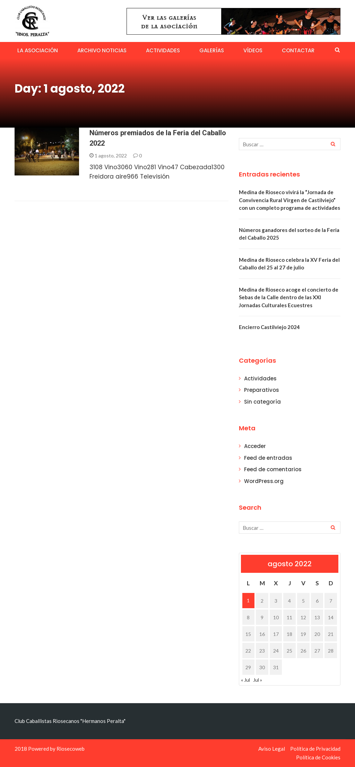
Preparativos (261, 390)
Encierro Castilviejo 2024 (269, 327)
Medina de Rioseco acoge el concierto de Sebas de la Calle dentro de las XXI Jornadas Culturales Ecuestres (288, 297)
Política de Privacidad (315, 749)
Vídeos (252, 50)
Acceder (255, 446)
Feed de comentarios (273, 469)
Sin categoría (262, 401)
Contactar (298, 50)
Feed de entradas (268, 458)
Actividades (163, 50)
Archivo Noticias (102, 50)
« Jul (245, 680)
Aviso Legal (271, 749)
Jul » (257, 680)
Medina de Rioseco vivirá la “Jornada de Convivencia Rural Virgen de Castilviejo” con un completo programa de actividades (289, 200)
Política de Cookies (318, 757)
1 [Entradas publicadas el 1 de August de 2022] (248, 600)
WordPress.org (264, 481)
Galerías (211, 50)
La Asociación (37, 50)
